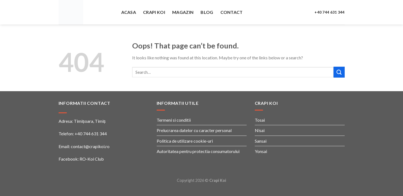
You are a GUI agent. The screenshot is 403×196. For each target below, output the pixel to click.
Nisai (260, 130)
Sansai (260, 140)
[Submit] (339, 72)
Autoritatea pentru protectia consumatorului (198, 151)
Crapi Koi (154, 12)
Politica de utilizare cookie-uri (185, 140)
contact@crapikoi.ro (90, 146)
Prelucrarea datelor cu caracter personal (194, 130)
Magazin (182, 12)
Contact (231, 12)
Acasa (128, 12)
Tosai (260, 119)
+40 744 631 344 (329, 12)
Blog (207, 12)
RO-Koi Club (92, 158)
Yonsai (261, 151)
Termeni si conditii (174, 119)
